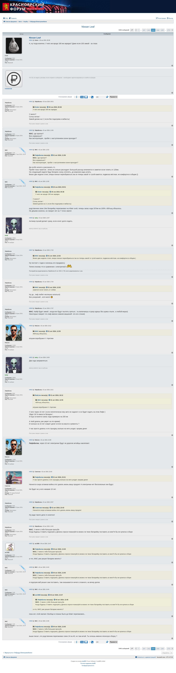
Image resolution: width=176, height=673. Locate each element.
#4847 (31, 250)
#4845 (31, 181)
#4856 (31, 526)
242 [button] (148, 30)
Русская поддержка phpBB (87, 663)
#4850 (31, 325)
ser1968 (38, 595)
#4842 (31, 101)
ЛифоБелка (39, 155)
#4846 (31, 218)
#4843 (31, 130)
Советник (38, 508)
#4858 (31, 567)
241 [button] (144, 30)
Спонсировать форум (65, 97)
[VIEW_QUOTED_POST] (48, 107)
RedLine (38, 395)
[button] (132, 30)
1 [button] (138, 30)
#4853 (31, 440)
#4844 (31, 149)
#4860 (31, 621)
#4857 (31, 543)
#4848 (31, 281)
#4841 (31, 40)
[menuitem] (5, 18)
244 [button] (157, 30)
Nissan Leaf (88, 26)
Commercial (8, 88)
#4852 (31, 389)
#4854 (31, 471)
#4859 (31, 589)
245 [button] (162, 30)
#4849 (31, 308)
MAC (36, 256)
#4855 (31, 502)
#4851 (31, 357)
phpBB (84, 661)
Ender (37, 107)
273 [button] (168, 30)
